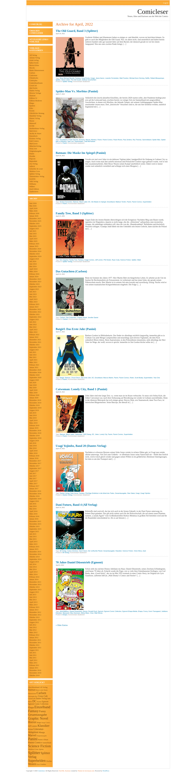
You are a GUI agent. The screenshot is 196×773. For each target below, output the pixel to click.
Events (32, 111)
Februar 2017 (34, 486)
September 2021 (35, 347)
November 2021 (35, 342)
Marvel (88, 140)
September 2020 (35, 377)
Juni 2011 (33, 655)
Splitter (58, 80)
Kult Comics (34, 141)
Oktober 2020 (35, 375)
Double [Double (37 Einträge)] (39, 701)
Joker (97, 434)
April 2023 (34, 299)
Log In (165, 3)
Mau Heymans (75, 613)
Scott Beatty (139, 378)
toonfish (33, 179)
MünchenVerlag (35, 146)
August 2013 (34, 592)
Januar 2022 (34, 337)
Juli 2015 (33, 534)
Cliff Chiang (87, 434)
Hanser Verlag (35, 118)
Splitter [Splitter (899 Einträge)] (34, 752)
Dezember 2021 (35, 340)
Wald (139, 260)
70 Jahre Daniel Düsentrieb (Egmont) (79, 562)
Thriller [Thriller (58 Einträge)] (49, 761)
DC (89, 202)
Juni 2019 (33, 415)
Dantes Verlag (35, 90)
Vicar (91, 613)
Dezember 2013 (35, 582)
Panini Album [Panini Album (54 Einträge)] (43, 740)
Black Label (83, 202)
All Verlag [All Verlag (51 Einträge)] (43, 687)
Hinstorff (33, 123)
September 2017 (35, 468)
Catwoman (78, 434)
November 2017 (35, 463)
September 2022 (35, 317)
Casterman (33, 75)
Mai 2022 (33, 327)
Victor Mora (138, 551)
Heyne (32, 121)
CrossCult (33, 85)
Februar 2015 (34, 547)
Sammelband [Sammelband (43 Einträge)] (46, 743)
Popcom (33, 159)
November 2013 (35, 584)
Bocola (32, 68)
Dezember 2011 (35, 640)
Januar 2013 (34, 610)
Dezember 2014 (35, 552)
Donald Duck (92, 611)
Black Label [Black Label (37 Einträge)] (39, 690)
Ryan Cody (116, 260)
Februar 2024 (34, 274)
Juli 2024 (33, 261)
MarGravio (34, 143)
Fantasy (78, 78)
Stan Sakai (131, 493)
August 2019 (34, 410)
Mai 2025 (33, 236)
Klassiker (118, 551)
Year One (156, 378)
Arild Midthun (64, 611)
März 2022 (34, 332)
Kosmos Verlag (35, 138)
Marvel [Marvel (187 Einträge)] (32, 735)
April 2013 (34, 602)
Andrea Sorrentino (66, 202)
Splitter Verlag (35, 174)
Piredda (32, 156)
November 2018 (35, 433)
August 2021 (34, 350)
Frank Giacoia (73, 140)
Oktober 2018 (35, 435)
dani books (34, 88)
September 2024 (35, 256)
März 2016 (34, 514)
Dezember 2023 (35, 279)
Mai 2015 (33, 539)
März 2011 (33, 663)
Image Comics (89, 260)
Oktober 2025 (35, 223)
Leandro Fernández (112, 78)
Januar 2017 (34, 488)
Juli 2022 (33, 322)
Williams (33, 184)
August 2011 (34, 650)
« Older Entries (62, 625)
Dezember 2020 (35, 370)
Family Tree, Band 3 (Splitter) (75, 213)
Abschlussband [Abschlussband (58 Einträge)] (34, 687)
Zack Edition (34, 189)
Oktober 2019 (35, 405)
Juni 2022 (33, 324)
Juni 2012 (33, 627)
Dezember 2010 (35, 670)
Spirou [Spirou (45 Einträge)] (41, 749)
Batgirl (62, 378)
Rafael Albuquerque (157, 78)
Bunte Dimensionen (37, 70)
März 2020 (34, 393)
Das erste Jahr (86, 378)
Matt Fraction (124, 78)
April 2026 (34, 208)
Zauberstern (34, 191)
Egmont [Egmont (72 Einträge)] (45, 701)
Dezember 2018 (35, 430)
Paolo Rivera (117, 140)
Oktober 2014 (35, 557)
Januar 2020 (34, 398)
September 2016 (35, 499)
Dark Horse (74, 493)
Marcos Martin (108, 378)
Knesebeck (34, 136)
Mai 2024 (33, 266)
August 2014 (34, 562)
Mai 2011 (33, 658)
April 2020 (34, 390)
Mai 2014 (33, 569)
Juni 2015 (33, 536)
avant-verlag (34, 60)
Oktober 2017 (35, 466)
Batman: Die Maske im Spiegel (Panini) (81, 153)
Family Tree (73, 260)
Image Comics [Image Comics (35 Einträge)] (45, 722)
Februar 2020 (34, 395)
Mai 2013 (33, 600)
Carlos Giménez (72, 551)
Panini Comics (107, 140)
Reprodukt (33, 161)
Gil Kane (82, 140)
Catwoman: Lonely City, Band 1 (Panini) (81, 389)
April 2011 (33, 660)
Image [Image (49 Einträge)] (39, 722)
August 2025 (34, 228)
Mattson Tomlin (121, 202)
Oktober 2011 (34, 645)
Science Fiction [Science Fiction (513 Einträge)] (39, 746)
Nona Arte (33, 149)
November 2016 (35, 494)
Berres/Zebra (34, 65)
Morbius (94, 140)
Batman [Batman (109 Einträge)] (32, 689)
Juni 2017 (33, 476)
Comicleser (152, 11)
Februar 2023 (34, 304)
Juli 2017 (33, 473)
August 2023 (34, 289)
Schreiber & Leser (36, 169)
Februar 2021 (34, 365)
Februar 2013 (34, 607)
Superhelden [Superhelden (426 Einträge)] (37, 760)
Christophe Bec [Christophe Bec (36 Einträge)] (33, 696)
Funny (145, 611)
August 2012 (34, 622)
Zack (144, 551)
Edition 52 (33, 98)
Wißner (32, 186)
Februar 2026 (34, 213)
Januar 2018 (34, 458)
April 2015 (34, 541)
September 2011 (35, 648)
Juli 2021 (33, 352)
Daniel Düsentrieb (76, 611)
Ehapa (32, 103)
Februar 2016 (34, 516)
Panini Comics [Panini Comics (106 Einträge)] (35, 742)
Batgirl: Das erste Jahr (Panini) (76, 329)
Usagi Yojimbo (145, 493)
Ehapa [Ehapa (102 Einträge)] (31, 707)
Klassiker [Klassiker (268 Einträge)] (43, 725)
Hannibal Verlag (35, 116)
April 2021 (34, 360)
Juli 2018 (33, 443)
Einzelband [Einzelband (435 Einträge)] (42, 707)
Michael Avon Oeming (136, 78)
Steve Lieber (65, 80)
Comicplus (33, 80)
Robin (132, 378)
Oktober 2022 (35, 314)
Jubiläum (164, 611)
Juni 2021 (33, 355)
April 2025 (34, 239)
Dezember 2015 (35, 521)
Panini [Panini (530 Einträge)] (33, 739)
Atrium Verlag (35, 58)
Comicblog (36, 24)
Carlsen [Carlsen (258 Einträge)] (41, 693)
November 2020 (35, 372)
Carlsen (32, 73)
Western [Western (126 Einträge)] (32, 764)
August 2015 (34, 531)
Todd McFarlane (89, 141)
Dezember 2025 (35, 218)
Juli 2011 (33, 653)
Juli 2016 (33, 504)
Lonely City (103, 434)
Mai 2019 (33, 418)
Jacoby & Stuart (35, 133)
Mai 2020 (33, 387)
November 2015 (35, 524)
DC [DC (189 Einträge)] (34, 701)
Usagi (138, 493)
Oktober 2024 (35, 254)
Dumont (33, 96)
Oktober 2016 (35, 496)
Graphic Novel (82, 317)
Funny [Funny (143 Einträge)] (42, 711)
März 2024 (34, 271)
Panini (32, 154)
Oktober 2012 (35, 617)
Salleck (32, 166)
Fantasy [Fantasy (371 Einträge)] (33, 711)
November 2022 (35, 312)
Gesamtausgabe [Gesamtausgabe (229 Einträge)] (37, 714)
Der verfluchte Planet (95, 551)
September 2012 (35, 620)
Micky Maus (85, 613)
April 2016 (34, 511)
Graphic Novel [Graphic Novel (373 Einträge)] (38, 718)
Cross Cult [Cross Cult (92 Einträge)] (43, 696)
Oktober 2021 (35, 345)
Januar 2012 (34, 637)
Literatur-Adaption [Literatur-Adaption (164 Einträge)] (36, 731)
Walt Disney (98, 613)
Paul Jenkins (127, 140)
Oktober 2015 (35, 526)
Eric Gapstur (64, 260)
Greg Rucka (85, 78)
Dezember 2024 (35, 249)
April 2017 (34, 481)
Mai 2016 (33, 509)
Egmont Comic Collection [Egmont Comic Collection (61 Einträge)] (38, 704)
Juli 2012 (33, 625)
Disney (85, 611)
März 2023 (34, 302)
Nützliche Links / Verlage (39, 40)
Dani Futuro (83, 551)
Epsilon (32, 106)
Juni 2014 (33, 567)
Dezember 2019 (35, 400)
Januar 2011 (34, 668)
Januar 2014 (34, 579)
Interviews (33, 131)
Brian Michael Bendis (67, 78)
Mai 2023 (33, 297)
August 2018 (34, 441)
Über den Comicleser (36, 32)
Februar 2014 (34, 577)
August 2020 (34, 380)
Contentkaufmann (36, 83)
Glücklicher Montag (37, 113)
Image (93, 78)
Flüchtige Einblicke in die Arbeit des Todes (99, 493)
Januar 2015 (34, 549)
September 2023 (35, 287)
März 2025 (34, 241)
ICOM (32, 126)
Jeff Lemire (99, 260)
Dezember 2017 (35, 461)
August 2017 (34, 471)
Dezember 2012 (35, 612)
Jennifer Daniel (93, 317)
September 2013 (35, 589)
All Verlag (33, 55)
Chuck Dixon (75, 378)
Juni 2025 (33, 234)
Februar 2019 (34, 425)
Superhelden (78, 141)
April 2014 (34, 572)
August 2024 (34, 259)
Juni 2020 (33, 385)
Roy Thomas (137, 140)
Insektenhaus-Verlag (37, 128)
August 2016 (34, 501)
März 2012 (34, 632)
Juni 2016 (33, 506)
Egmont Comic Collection (113, 611)
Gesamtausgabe (120, 493)
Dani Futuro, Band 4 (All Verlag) (76, 504)
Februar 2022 (34, 334)
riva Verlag (34, 164)
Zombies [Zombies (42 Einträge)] (43, 764)
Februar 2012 (34, 635)
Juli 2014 (33, 564)
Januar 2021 (34, 367)
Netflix (147, 78)
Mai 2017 (33, 478)
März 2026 (34, 211)
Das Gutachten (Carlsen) (71, 271)
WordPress (106, 771)
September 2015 (35, 529)
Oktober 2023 (35, 284)
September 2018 (35, 438)
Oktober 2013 (35, 587)
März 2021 (34, 362)
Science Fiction (125, 260)
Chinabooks (34, 78)
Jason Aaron (100, 78)
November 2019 (35, 403)
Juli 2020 (33, 382)
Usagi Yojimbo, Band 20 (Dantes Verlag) (81, 446)
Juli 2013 (33, 594)
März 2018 (34, 453)
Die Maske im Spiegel (98, 202)
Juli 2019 (33, 413)
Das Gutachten (71, 317)
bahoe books (34, 63)
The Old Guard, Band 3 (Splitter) (77, 31)
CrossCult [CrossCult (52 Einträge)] (31, 699)
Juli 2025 (33, 231)
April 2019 (34, 420)
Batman (76, 202)
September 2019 (35, 408)
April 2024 (34, 269)
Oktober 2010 (35, 675)
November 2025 (35, 221)
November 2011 (35, 642)
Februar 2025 (34, 244)
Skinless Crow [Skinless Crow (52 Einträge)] (33, 749)
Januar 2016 (34, 519)
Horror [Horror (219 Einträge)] (32, 722)
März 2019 (34, 423)
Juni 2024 (33, 264)
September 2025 (35, 226)
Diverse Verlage (35, 93)
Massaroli (66, 613)
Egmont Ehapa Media (129, 611)
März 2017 (34, 483)
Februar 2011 (34, 665)
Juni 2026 (33, 203)
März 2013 (34, 605)
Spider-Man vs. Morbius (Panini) (77, 91)
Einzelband (63, 140)
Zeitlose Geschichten (89, 80)
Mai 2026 (33, 206)
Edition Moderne (36, 101)
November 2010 (35, 673)
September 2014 (35, 559)
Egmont (100, 611)
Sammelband (146, 140)
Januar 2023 (34, 307)
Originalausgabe (35, 151)
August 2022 (34, 319)
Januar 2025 (34, 246)
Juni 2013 (33, 597)
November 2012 (35, 615)
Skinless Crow (35, 171)
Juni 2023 (33, 294)
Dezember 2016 (35, 491)
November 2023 (35, 281)
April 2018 (34, 451)
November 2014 (35, 554)
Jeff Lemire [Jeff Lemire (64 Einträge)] (32, 726)
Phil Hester (107, 260)
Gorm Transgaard (155, 611)
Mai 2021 (33, 357)
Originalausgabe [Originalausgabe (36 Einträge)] (42, 736)
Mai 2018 (33, 448)
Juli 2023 (33, 292)
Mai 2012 (33, 630)
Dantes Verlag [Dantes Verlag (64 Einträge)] (41, 698)
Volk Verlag (34, 181)
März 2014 (34, 574)
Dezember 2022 (35, 309)
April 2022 (34, 329)
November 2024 (35, 251)
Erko (31, 108)
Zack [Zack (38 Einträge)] (38, 764)
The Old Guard (76, 80)
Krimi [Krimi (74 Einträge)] (30, 729)
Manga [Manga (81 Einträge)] (42, 732)
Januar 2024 (34, 276)
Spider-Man (156, 140)
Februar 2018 (34, 456)
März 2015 (34, 544)
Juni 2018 (33, 446)
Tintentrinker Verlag (37, 176)
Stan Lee (70, 141)
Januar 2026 (34, 216)
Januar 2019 (34, 428)
